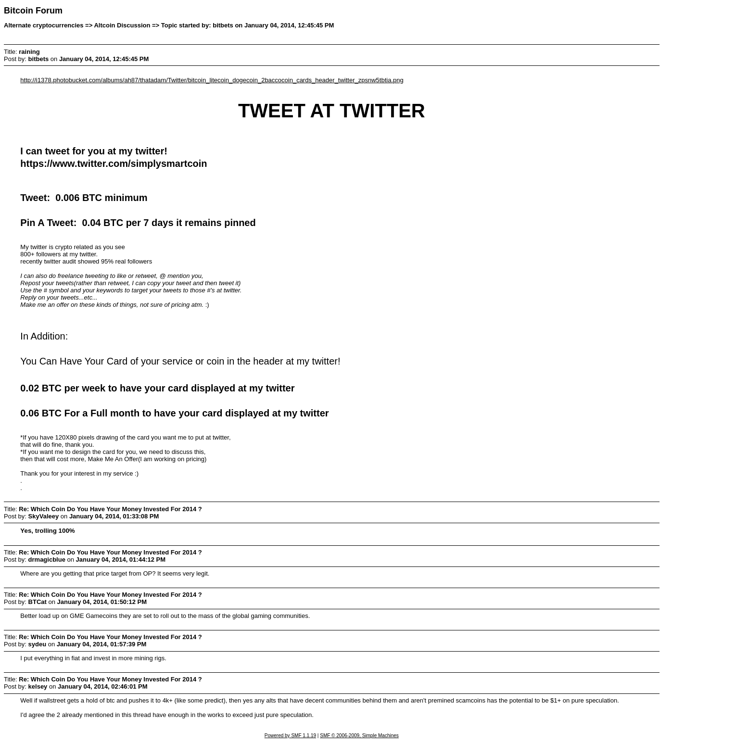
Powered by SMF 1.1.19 (290, 735)
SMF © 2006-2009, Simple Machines (359, 735)
